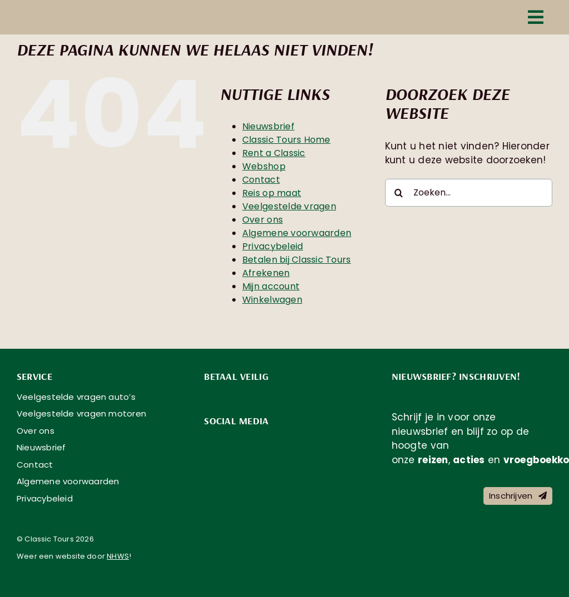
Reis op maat (271, 193)
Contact (261, 179)
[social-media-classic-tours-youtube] (267, 440)
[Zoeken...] (468, 193)
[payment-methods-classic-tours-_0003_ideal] (213, 395)
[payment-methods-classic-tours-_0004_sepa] (267, 395)
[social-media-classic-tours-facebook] (213, 440)
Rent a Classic (274, 153)
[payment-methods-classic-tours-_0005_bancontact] (240, 395)
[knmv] (245, 526)
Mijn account (271, 286)
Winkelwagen (272, 299)
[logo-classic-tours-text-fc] (100, 17)
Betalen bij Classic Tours (296, 259)
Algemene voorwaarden (296, 233)
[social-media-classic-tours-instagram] (240, 440)
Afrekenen (266, 273)
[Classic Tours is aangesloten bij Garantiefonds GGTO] (433, 541)
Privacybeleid (272, 246)
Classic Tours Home (286, 139)
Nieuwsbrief (268, 126)
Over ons (262, 219)
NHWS (118, 556)
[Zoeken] (399, 193)
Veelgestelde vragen (289, 206)
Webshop (264, 166)
